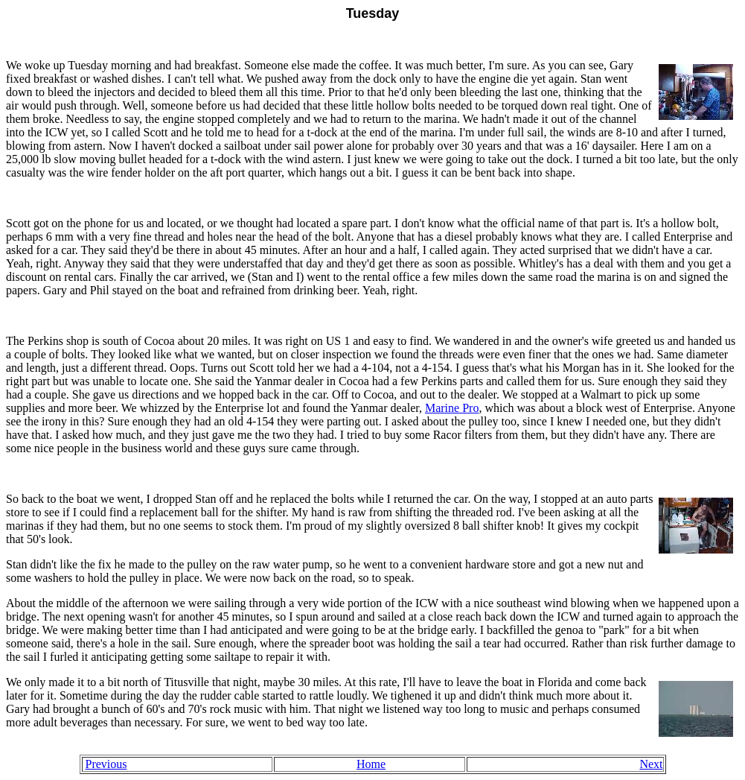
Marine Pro (452, 408)
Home (371, 764)
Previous (106, 764)
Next (650, 764)
